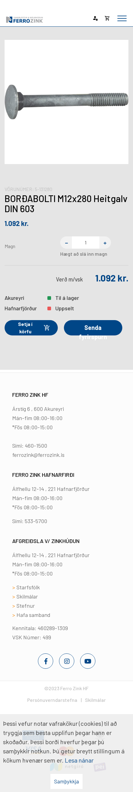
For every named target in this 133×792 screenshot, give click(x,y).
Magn (10, 246)
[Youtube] (87, 661)
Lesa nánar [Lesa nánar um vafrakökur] (79, 760)
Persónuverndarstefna (52, 700)
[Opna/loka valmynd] (122, 18)
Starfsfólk (28, 587)
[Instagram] (66, 661)
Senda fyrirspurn (93, 329)
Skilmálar (27, 596)
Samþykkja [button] (66, 781)
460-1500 (36, 445)
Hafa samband (33, 614)
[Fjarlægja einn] (66, 242)
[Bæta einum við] (105, 242)
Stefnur (26, 605)
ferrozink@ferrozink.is (38, 454)
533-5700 (36, 521)
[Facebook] (45, 661)
